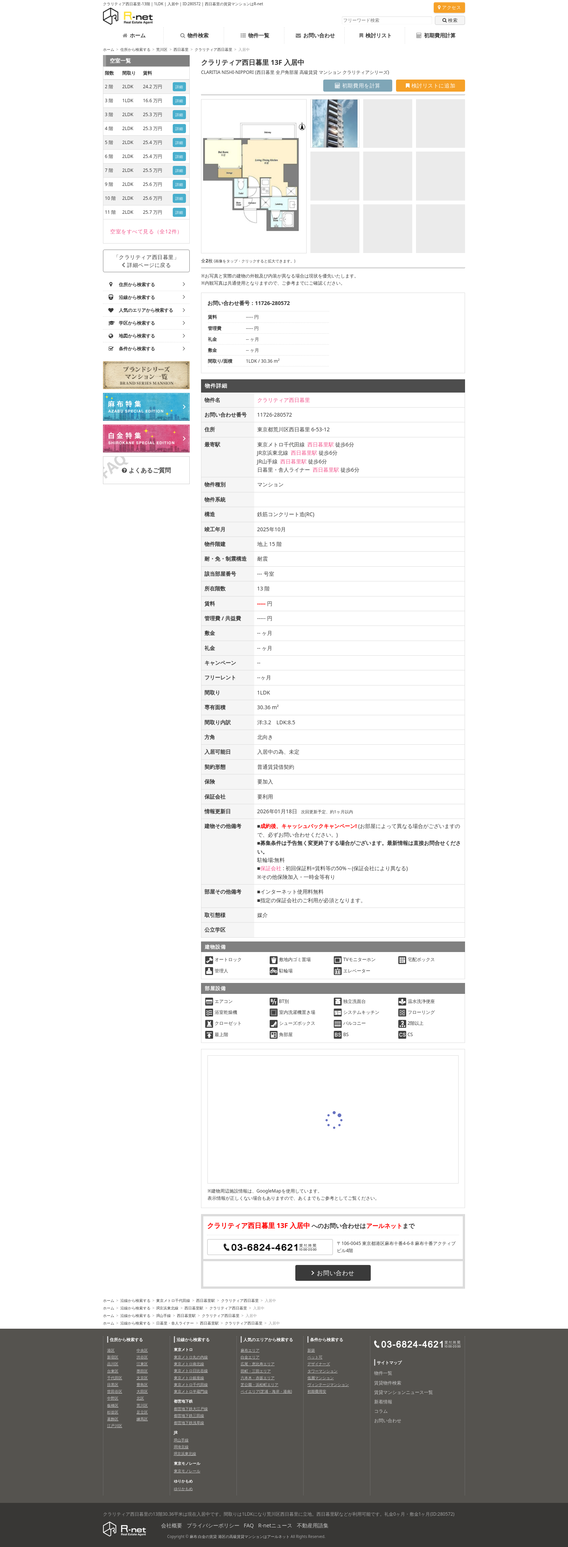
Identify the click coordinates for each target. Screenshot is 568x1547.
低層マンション (320, 1377)
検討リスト (375, 35)
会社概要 (171, 1525)
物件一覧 (255, 35)
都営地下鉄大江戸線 (191, 1408)
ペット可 (314, 1357)
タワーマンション (322, 1371)
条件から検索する (326, 1339)
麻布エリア (250, 1350)
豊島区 (142, 1384)
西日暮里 (181, 49)
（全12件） (146, 231)
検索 (449, 20)
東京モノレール (187, 1470)
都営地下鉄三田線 (189, 1415)
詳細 (179, 86)
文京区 (142, 1377)
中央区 (142, 1350)
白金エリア (250, 1357)
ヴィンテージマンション (328, 1384)
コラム (381, 1411)
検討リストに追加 (430, 85)
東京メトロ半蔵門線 (191, 1391)
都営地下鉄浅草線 (189, 1422)
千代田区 (114, 1377)
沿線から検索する (135, 1300)
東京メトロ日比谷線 (191, 1370)
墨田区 (142, 1371)
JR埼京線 (181, 1446)
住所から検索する (135, 49)
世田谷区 (114, 1391)
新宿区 (112, 1357)
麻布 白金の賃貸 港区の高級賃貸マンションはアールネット (240, 1536)
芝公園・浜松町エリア (259, 1384)
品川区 (112, 1363)
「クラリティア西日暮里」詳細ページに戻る (147, 260)
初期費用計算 (436, 35)
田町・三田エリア (256, 1371)
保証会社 (270, 868)
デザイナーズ (318, 1363)
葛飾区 (112, 1418)
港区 (111, 1350)
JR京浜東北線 (167, 1308)
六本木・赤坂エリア (258, 1377)
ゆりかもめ (183, 1488)
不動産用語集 (313, 1525)
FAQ (249, 1525)
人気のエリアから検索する (268, 1339)
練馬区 (142, 1418)
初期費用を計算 (358, 85)
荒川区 (161, 49)
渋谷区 (142, 1357)
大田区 (142, 1391)
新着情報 (383, 1401)
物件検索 (194, 35)
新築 (311, 1350)
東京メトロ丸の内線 (191, 1357)
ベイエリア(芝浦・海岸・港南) (266, 1391)
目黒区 (112, 1384)
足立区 (142, 1412)
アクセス (449, 7)
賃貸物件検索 (387, 1383)
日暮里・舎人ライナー (175, 1323)
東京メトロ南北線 (189, 1363)
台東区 (112, 1371)
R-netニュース (275, 1525)
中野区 (112, 1398)
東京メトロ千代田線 (173, 1300)
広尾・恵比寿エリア (258, 1363)
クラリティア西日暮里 (213, 49)
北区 (140, 1398)
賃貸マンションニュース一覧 (403, 1392)
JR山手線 (163, 1315)
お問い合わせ (315, 35)
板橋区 (112, 1405)
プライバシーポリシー (213, 1525)
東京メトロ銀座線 (189, 1377)
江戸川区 (114, 1425)
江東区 (142, 1363)
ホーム (134, 35)
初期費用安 (316, 1391)
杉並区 (112, 1412)
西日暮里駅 (320, 444)
